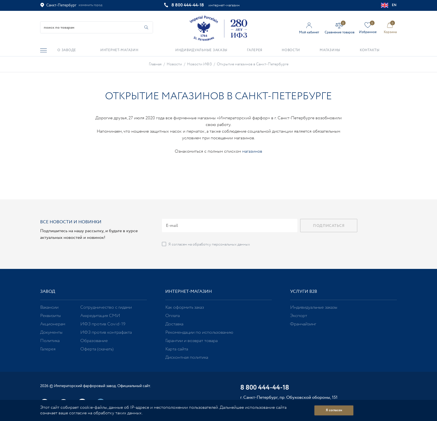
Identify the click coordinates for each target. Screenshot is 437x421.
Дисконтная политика (186, 357)
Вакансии (49, 307)
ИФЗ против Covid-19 (102, 324)
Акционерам (52, 324)
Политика (50, 341)
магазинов (252, 151)
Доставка (174, 324)
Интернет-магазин (188, 291)
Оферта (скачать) (96, 349)
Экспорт (298, 316)
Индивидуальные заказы (313, 307)
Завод (47, 291)
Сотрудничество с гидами (106, 307)
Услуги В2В (303, 291)
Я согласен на (209, 244)
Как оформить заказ (184, 307)
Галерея (47, 349)
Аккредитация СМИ (100, 316)
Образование (94, 341)
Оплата (172, 316)
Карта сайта (176, 349)
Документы (51, 332)
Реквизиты (50, 316)
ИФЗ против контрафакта (106, 332)
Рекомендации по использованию (199, 332)
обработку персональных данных (221, 244)
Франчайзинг (303, 324)
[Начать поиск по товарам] (146, 27)
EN (389, 5)
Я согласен (334, 410)
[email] (229, 225)
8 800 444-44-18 (187, 5)
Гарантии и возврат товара (191, 341)
